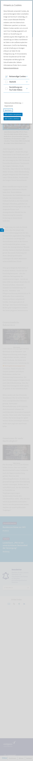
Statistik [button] (10, 81)
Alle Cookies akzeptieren (13, 114)
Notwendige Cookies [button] (15, 76)
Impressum (8, 106)
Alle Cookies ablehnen (12, 119)
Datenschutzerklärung (11, 68)
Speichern (8, 110)
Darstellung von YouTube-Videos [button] (13, 88)
